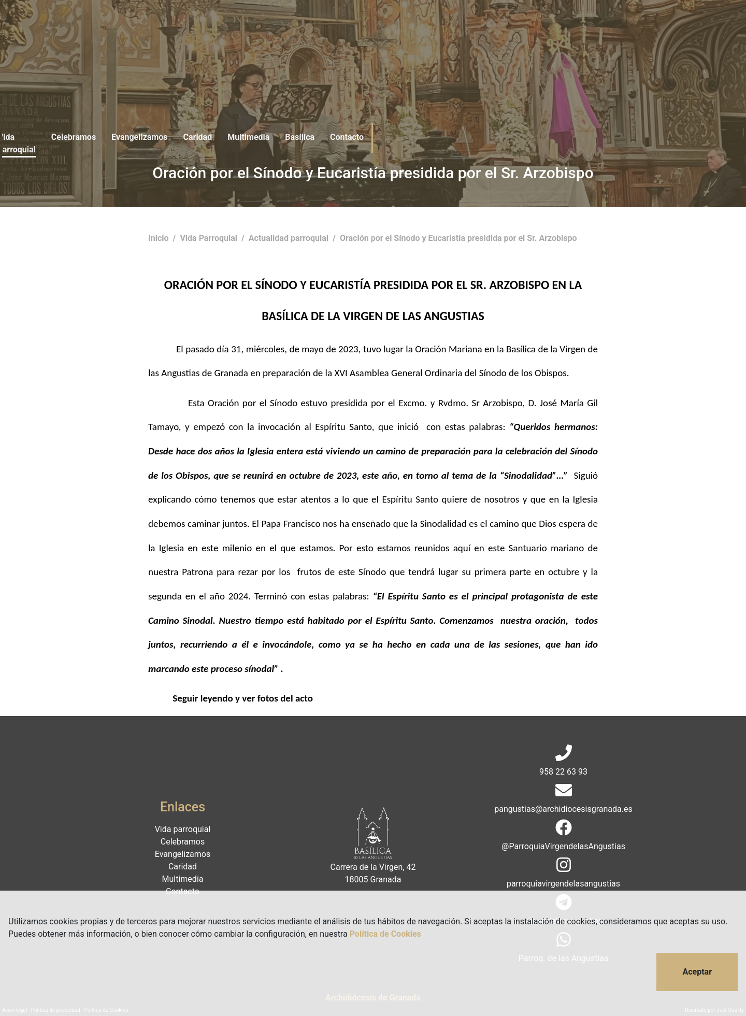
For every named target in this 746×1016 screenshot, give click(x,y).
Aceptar (697, 972)
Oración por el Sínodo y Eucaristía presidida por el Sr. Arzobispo (458, 238)
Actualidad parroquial (290, 238)
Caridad (392, 30)
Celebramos (268, 30)
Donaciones (596, 30)
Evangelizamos (334, 30)
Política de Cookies (385, 934)
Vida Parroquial (209, 238)
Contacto (541, 30)
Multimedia (443, 30)
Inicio (159, 238)
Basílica (494, 30)
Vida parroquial (202, 30)
